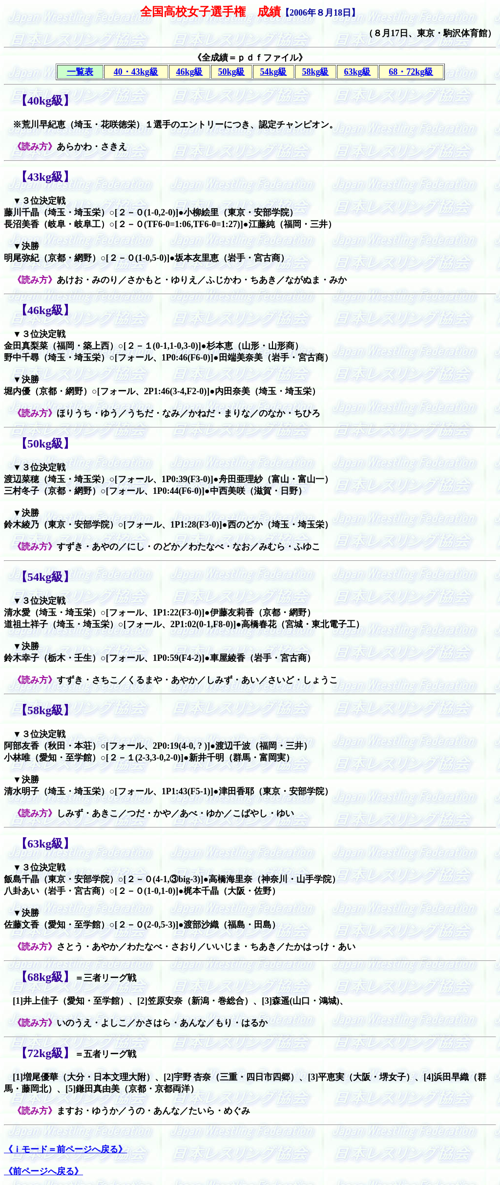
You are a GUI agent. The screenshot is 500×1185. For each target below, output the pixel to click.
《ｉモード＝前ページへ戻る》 (65, 1149)
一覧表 (80, 72)
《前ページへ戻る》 (43, 1171)
